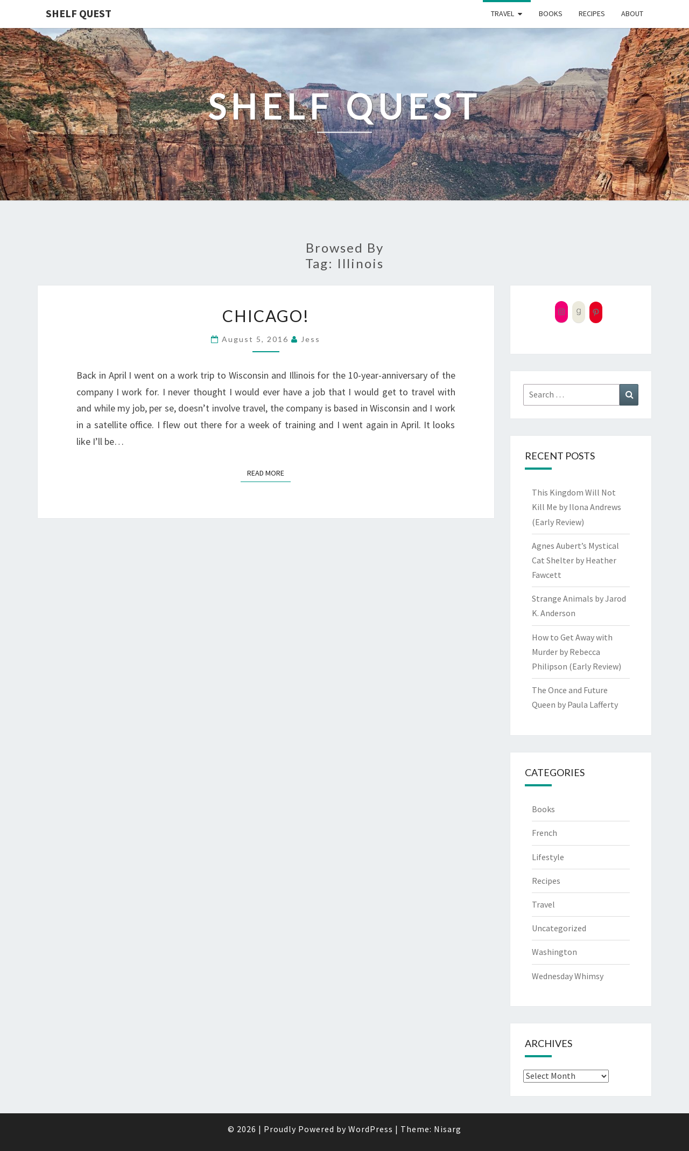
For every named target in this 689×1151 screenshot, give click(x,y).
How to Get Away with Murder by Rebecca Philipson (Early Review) (576, 652)
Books (551, 13)
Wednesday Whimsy (567, 976)
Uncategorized (559, 928)
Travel (502, 13)
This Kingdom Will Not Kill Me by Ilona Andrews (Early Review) (576, 507)
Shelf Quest (78, 13)
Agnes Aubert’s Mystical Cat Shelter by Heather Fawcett (575, 560)
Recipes (592, 13)
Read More (269, 472)
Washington (554, 951)
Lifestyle (548, 857)
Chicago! (266, 315)
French (544, 832)
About (632, 13)
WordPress (370, 1129)
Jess (310, 339)
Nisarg (447, 1129)
